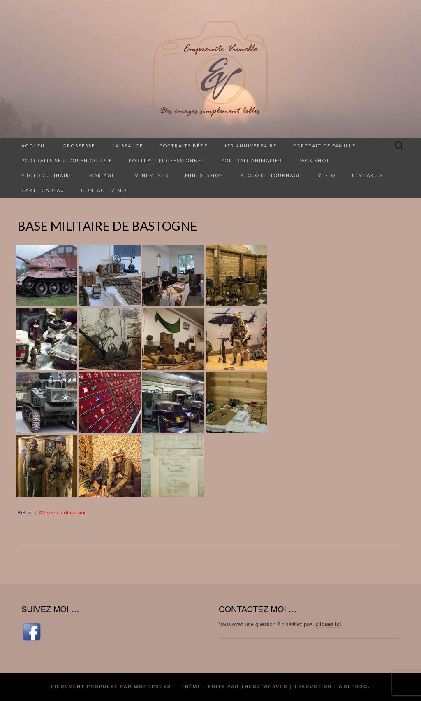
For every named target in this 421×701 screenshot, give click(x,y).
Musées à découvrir (62, 512)
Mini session (204, 175)
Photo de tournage (270, 175)
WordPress (152, 686)
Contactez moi (105, 190)
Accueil (33, 145)
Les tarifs (367, 175)
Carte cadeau (43, 190)
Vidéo (326, 175)
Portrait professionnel (167, 160)
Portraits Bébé (184, 145)
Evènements (150, 175)
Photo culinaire (47, 175)
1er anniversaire (250, 145)
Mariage (102, 175)
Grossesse (78, 145)
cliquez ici (328, 624)
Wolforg (353, 686)
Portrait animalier (251, 160)
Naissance (127, 145)
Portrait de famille (324, 145)
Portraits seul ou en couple (66, 160)
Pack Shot (314, 160)
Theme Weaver (264, 686)
